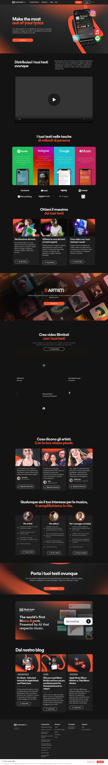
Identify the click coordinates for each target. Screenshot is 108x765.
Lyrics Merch (44, 750)
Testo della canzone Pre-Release (47, 737)
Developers (57, 734)
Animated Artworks (46, 747)
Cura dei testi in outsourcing (45, 733)
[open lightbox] (25, 486)
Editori (56, 732)
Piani (56, 2)
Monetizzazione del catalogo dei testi (46, 741)
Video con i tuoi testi (46, 729)
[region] (54, 762)
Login (86, 2)
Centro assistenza (86, 729)
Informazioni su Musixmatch (72, 728)
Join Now (23, 40)
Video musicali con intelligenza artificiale (46, 744)
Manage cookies (91, 761)
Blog (51, 2)
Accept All (100, 761)
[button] (34, 2)
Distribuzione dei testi (46, 727)
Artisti (56, 727)
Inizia (78, 2)
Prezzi (56, 737)
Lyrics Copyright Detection (45, 756)
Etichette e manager (60, 729)
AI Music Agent (45, 752)
